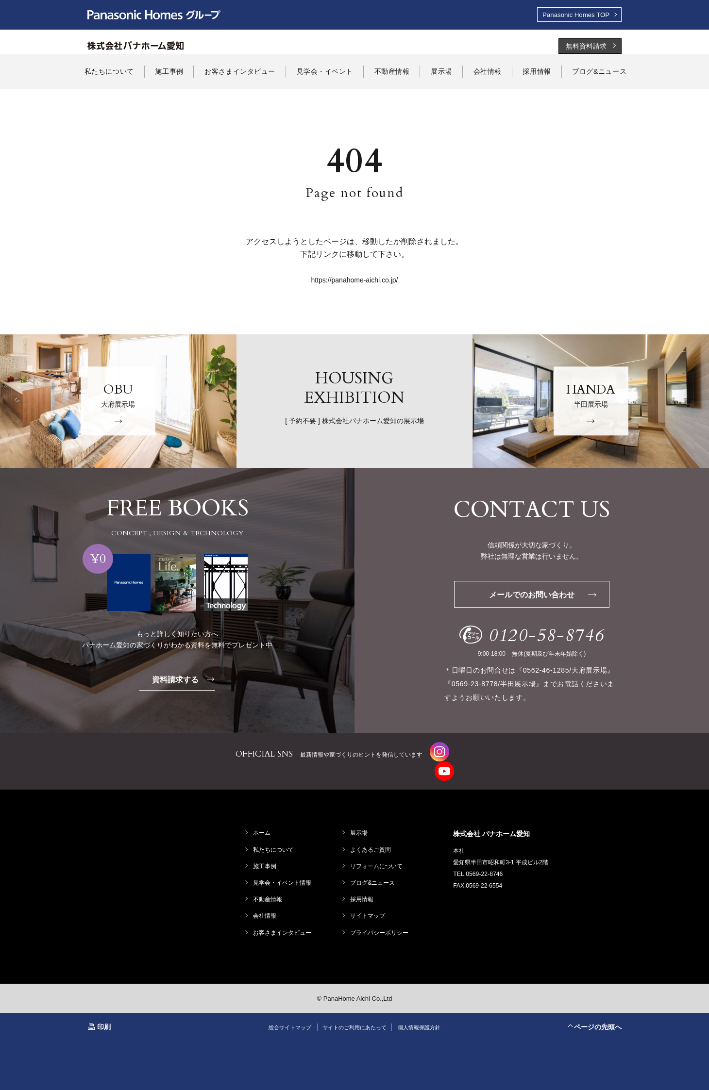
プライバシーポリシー (380, 922)
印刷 (104, 1017)
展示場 (360, 822)
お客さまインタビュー (283, 922)
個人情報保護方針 (425, 1017)
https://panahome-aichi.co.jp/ (354, 281)
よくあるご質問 (371, 839)
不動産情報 (268, 889)
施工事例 (265, 856)
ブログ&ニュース (373, 872)
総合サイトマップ (284, 1017)
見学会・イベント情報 (283, 872)
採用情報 (362, 889)
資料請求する (185, 680)
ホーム (262, 822)
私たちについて (274, 839)
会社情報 (265, 905)
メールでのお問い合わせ (547, 596)
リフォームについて (377, 856)
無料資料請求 (586, 47)
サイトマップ (368, 905)
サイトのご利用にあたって (354, 1017)
